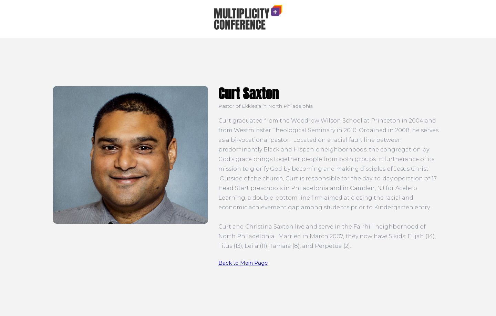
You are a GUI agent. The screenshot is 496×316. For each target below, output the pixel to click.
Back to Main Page (243, 263)
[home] (248, 17)
